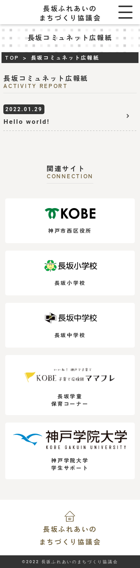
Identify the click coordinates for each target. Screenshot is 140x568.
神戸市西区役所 (70, 221)
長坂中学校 (70, 325)
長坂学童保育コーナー (70, 385)
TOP (12, 57)
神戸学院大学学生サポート (70, 450)
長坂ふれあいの (69, 536)
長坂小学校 (70, 273)
